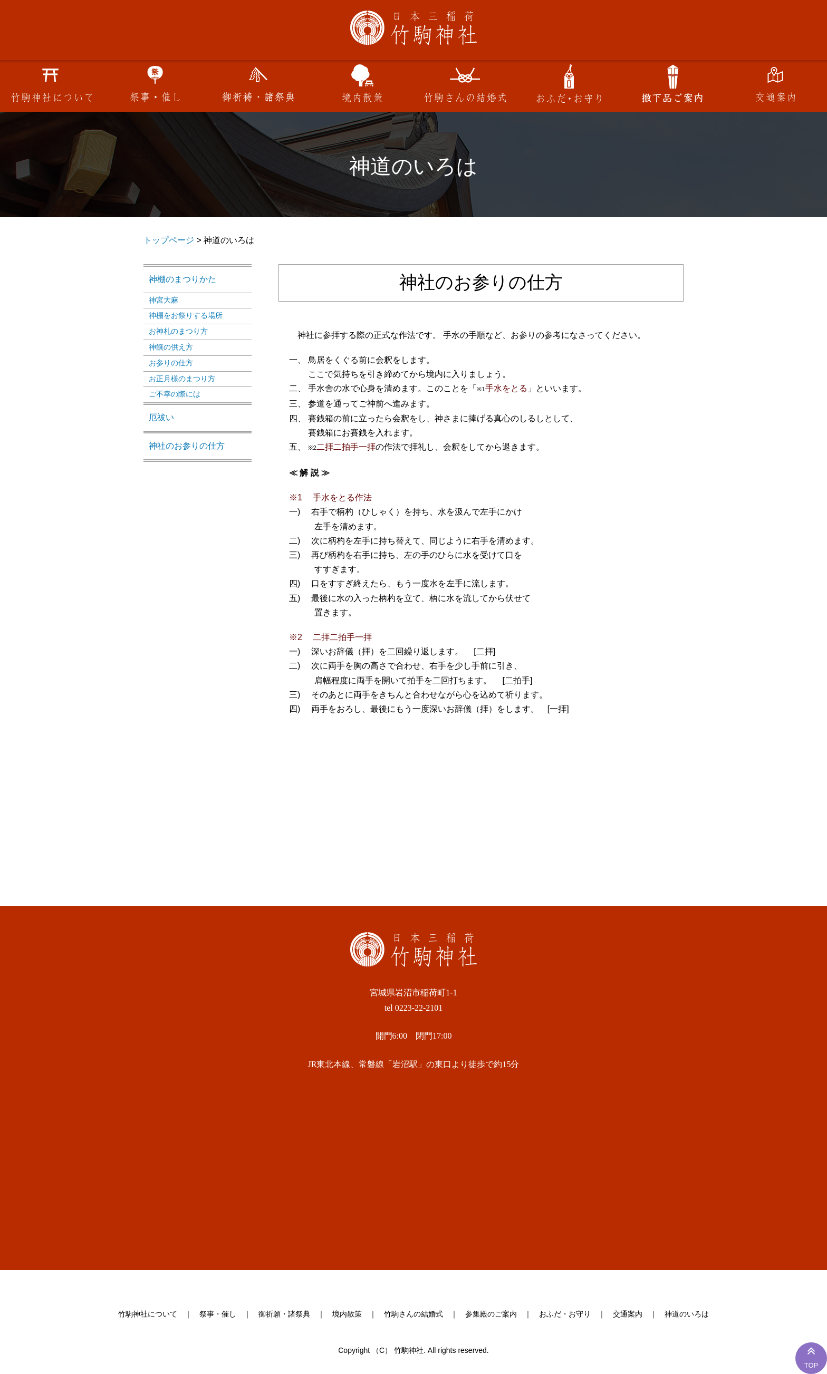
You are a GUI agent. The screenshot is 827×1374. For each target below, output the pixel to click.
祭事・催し (217, 1314)
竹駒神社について (147, 1314)
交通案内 (627, 1314)
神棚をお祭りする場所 (186, 315)
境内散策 (347, 1314)
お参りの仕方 (171, 363)
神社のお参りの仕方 (187, 445)
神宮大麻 (163, 300)
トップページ (168, 240)
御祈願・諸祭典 (284, 1314)
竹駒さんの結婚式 (413, 1314)
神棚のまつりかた (182, 279)
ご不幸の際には (174, 394)
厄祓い (161, 417)
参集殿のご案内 (491, 1314)
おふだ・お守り (565, 1314)
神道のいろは (687, 1314)
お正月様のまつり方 (182, 378)
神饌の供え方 (171, 347)
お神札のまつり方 (178, 331)
